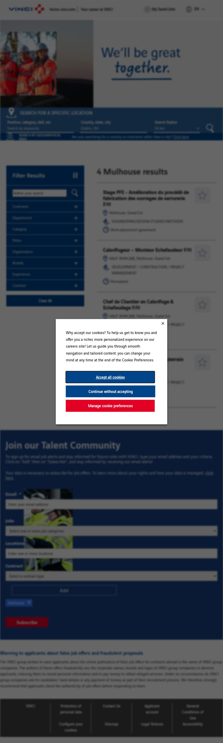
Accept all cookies (110, 377)
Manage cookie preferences (110, 405)
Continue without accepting (110, 391)
